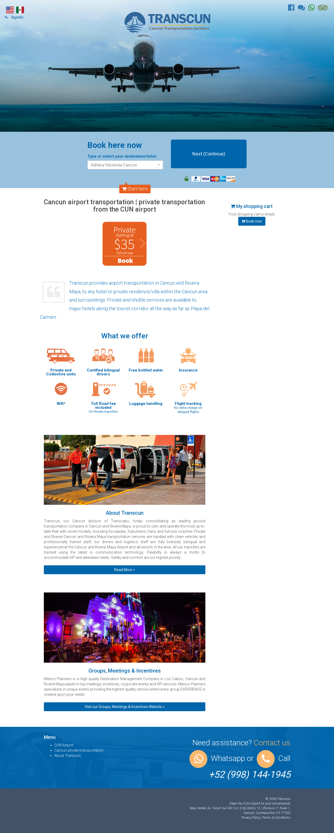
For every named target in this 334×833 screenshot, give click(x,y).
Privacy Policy (251, 817)
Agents (14, 17)
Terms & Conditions (276, 817)
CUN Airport (64, 745)
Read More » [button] (124, 570)
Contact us (272, 742)
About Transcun (67, 755)
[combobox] (125, 164)
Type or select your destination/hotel (121, 156)
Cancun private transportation (78, 750)
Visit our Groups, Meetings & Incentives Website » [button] (125, 707)
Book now (252, 221)
